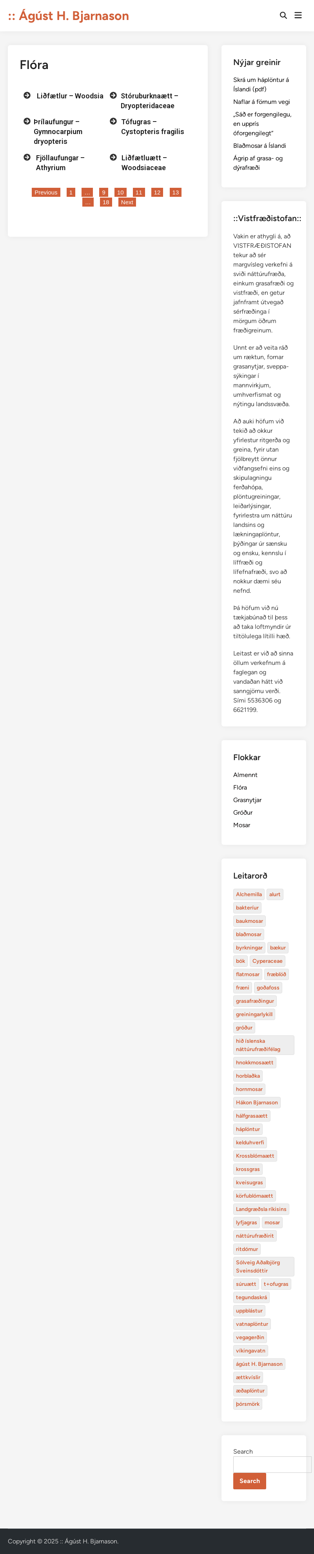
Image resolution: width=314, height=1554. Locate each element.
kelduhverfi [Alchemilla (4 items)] (250, 1142)
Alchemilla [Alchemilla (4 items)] (249, 894)
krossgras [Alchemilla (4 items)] (248, 1169)
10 (122, 192)
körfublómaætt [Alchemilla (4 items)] (254, 1196)
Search (243, 1451)
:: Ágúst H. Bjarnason (68, 15)
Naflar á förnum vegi (261, 101)
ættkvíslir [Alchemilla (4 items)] (248, 1377)
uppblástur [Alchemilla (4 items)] (249, 1310)
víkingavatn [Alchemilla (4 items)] (250, 1350)
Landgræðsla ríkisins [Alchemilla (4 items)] (261, 1209)
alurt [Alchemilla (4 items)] (275, 894)
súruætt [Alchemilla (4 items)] (246, 1284)
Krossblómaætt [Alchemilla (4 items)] (255, 1156)
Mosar (241, 825)
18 (107, 201)
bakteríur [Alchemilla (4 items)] (247, 907)
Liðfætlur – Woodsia (70, 96)
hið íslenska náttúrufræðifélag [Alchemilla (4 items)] (258, 1045)
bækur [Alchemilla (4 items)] (278, 947)
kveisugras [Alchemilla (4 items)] (249, 1182)
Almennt (245, 775)
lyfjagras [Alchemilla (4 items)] (246, 1222)
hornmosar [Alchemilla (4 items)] (249, 1089)
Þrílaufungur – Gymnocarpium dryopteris (58, 131)
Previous (45, 192)
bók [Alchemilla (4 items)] (240, 961)
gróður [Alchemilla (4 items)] (244, 1027)
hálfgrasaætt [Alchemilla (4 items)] (252, 1116)
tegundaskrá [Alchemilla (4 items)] (251, 1297)
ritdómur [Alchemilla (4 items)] (247, 1249)
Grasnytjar (247, 800)
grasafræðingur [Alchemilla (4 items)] (255, 1001)
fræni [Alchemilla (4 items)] (242, 987)
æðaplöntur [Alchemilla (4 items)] (250, 1390)
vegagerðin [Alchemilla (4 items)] (250, 1337)
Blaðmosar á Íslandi (259, 145)
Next (127, 202)
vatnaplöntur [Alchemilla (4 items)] (252, 1324)
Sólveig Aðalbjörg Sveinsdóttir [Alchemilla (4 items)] (258, 1266)
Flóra (240, 787)
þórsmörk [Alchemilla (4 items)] (248, 1404)
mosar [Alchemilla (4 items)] (272, 1222)
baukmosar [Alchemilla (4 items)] (249, 921)
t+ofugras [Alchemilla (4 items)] (276, 1284)
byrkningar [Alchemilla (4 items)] (249, 947)
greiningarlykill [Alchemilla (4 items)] (254, 1014)
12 (158, 192)
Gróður (242, 812)
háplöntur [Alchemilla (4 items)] (248, 1129)
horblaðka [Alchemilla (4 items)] (248, 1076)
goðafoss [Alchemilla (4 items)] (268, 987)
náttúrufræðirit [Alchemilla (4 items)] (255, 1236)
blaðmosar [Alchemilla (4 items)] (248, 934)
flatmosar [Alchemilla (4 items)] (248, 974)
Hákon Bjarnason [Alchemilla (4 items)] (257, 1102)
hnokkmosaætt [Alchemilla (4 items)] (255, 1062)
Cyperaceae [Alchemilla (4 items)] (267, 961)
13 (177, 192)
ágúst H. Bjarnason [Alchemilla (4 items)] (259, 1364)
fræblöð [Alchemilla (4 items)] (276, 974)
